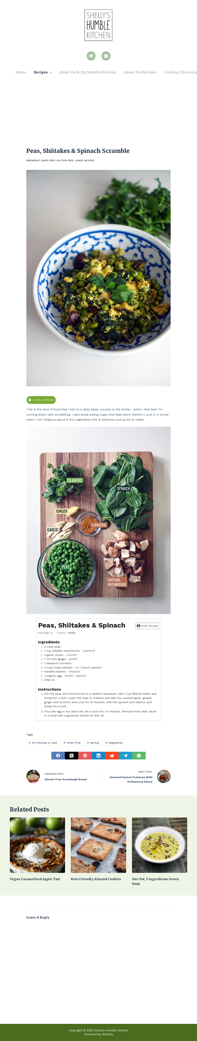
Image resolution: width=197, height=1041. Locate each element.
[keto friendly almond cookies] (98, 845)
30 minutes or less (43, 742)
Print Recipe (147, 625)
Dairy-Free (48, 160)
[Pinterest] (85, 755)
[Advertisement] (98, 106)
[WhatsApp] (139, 755)
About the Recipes (140, 72)
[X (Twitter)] (71, 755)
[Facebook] (91, 56)
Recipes (43, 72)
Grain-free (72, 742)
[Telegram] (125, 755)
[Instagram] (106, 56)
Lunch (79, 160)
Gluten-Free (65, 160)
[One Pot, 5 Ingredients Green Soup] (159, 845)
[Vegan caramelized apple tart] (37, 845)
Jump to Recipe (41, 399)
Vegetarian (114, 742)
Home (21, 72)
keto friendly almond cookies (96, 879)
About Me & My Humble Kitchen (87, 72)
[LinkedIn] (98, 755)
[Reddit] (112, 755)
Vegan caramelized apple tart (35, 879)
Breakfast (33, 160)
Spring (93, 742)
